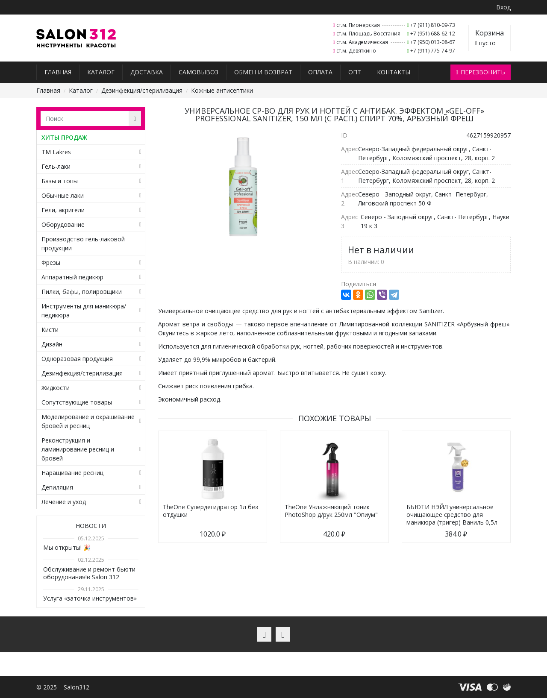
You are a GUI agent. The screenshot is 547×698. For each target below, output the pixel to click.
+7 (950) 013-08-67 (432, 42)
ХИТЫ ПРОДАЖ (64, 137)
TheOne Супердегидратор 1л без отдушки (210, 511)
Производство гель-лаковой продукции (83, 243)
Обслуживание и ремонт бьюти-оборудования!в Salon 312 (90, 573)
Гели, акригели (63, 210)
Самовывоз (198, 72)
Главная (57, 72)
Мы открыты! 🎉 (67, 547)
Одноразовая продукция (77, 359)
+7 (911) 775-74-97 (432, 50)
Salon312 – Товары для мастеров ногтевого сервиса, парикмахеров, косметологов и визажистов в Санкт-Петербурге (76, 38)
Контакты (393, 72)
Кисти (50, 330)
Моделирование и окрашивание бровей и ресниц (88, 421)
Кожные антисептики (222, 90)
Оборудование (63, 224)
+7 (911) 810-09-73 (432, 25)
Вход (503, 7)
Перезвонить (480, 72)
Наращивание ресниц (72, 473)
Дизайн (51, 344)
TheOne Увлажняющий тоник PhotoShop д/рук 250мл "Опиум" (331, 511)
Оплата (320, 72)
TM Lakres (56, 152)
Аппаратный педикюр (72, 277)
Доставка (146, 72)
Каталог (101, 72)
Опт (354, 72)
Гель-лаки (56, 166)
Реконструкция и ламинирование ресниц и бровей (77, 449)
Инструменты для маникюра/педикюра (83, 310)
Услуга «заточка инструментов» (90, 598)
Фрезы (50, 262)
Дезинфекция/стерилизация (141, 90)
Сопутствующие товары (76, 402)
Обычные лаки (62, 195)
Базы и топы (59, 181)
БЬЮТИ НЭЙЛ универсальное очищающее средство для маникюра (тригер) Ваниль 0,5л (451, 514)
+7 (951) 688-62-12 (432, 33)
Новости (91, 526)
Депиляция (57, 487)
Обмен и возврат (263, 72)
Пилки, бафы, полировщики (81, 291)
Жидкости (55, 388)
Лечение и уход (63, 502)
